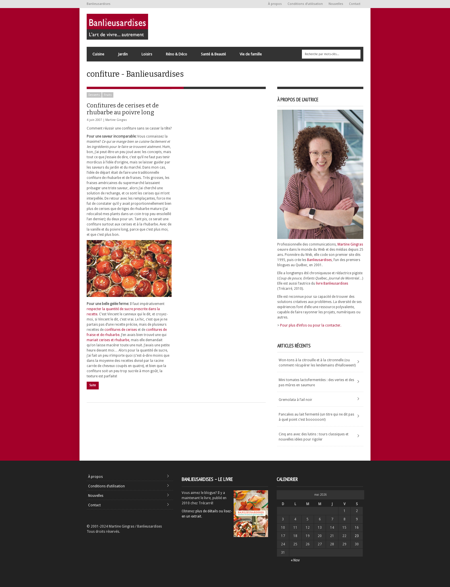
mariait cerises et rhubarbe (108, 340)
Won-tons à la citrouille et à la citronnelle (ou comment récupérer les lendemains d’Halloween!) (317, 362)
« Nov (295, 560)
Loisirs (146, 55)
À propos (275, 4)
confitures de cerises (120, 330)
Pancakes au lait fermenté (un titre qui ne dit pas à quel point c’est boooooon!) (316, 417)
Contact (354, 4)
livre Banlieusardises (332, 283)
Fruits (108, 94)
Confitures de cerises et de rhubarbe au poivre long (123, 109)
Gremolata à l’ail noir (295, 400)
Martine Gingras (116, 119)
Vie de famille (250, 55)
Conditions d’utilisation (305, 4)
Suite (93, 385)
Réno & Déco (176, 55)
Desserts (94, 94)
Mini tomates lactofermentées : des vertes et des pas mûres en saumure (316, 382)
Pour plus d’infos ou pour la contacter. (310, 325)
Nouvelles (336, 4)
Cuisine (98, 55)
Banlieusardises (319, 260)
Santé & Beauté (213, 55)
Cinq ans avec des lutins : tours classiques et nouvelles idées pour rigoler (313, 436)
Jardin (122, 55)
